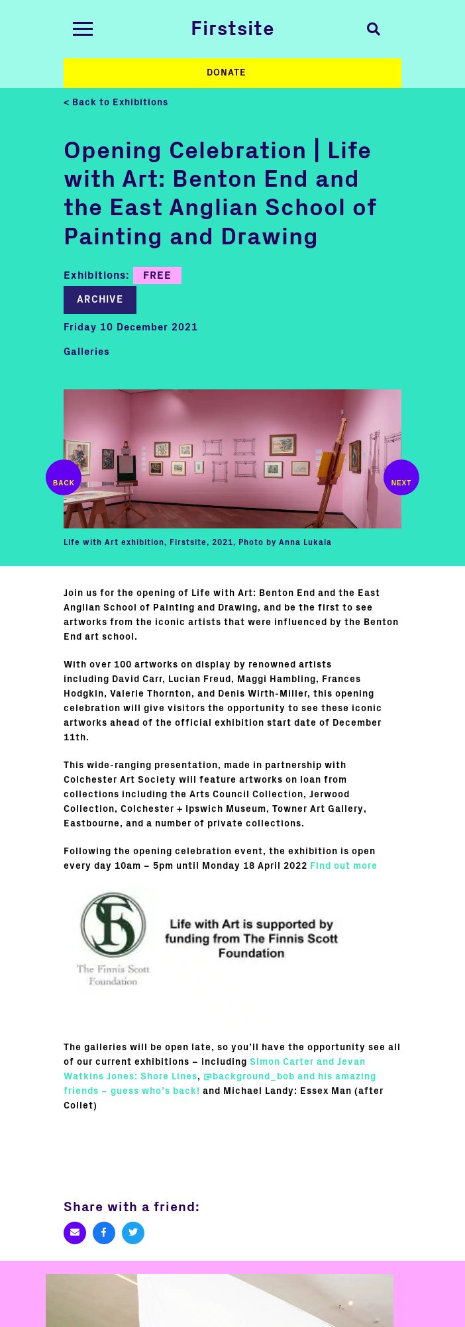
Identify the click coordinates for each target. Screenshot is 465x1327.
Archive (100, 300)
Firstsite (233, 29)
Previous (63, 477)
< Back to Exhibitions (116, 102)
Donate (226, 72)
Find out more (344, 866)
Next (401, 477)
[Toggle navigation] (83, 29)
